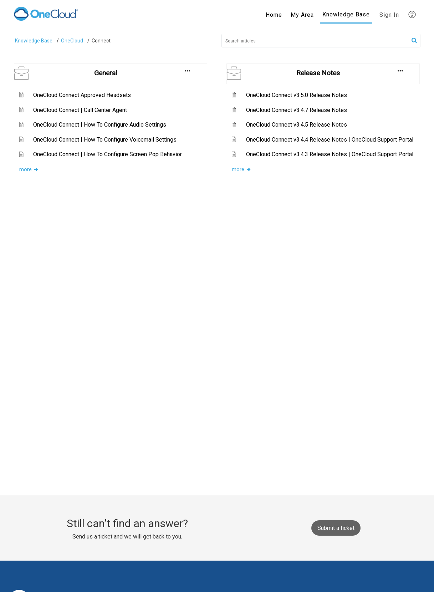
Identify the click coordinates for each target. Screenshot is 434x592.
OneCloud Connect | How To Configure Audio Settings (99, 124)
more (29, 169)
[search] (320, 40)
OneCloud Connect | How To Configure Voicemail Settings (105, 139)
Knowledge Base (33, 41)
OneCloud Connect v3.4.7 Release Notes (296, 110)
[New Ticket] (336, 528)
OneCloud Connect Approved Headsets (82, 95)
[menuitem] (389, 15)
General (105, 73)
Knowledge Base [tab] (346, 14)
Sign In (389, 14)
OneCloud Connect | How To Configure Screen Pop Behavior (107, 154)
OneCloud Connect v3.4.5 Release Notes (296, 124)
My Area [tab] (302, 14)
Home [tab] (274, 14)
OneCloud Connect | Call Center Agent (80, 110)
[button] (414, 40)
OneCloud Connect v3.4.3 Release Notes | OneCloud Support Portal (329, 154)
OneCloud (72, 41)
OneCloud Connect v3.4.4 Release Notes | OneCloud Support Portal (329, 139)
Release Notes (318, 73)
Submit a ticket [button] (335, 528)
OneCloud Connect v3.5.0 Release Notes (296, 95)
